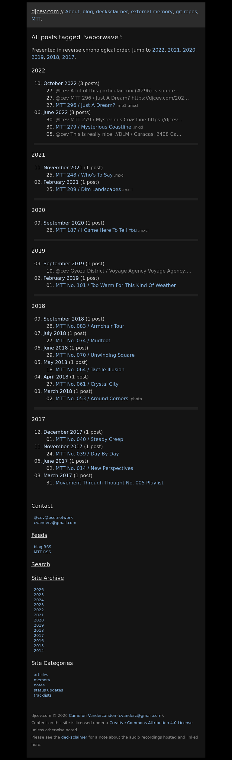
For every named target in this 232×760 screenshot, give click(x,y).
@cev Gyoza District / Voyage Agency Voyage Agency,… (124, 271)
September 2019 (64, 264)
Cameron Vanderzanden (92, 715)
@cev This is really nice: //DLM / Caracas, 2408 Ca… (119, 134)
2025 (39, 594)
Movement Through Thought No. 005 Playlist (109, 483)
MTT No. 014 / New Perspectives (94, 468)
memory (42, 680)
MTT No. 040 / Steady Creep (89, 439)
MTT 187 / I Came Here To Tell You (96, 230)
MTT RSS (42, 552)
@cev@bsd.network (53, 517)
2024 (39, 600)
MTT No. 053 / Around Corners (92, 398)
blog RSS (42, 546)
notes (39, 685)
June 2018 (56, 348)
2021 (174, 50)
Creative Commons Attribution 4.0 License (150, 722)
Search (40, 564)
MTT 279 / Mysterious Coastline (93, 127)
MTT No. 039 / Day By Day (87, 454)
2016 (39, 640)
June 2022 (56, 112)
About (72, 11)
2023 (39, 604)
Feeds (39, 535)
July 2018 (55, 333)
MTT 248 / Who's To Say (84, 175)
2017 (68, 57)
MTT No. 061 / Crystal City (87, 384)
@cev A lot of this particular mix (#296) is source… (118, 91)
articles (41, 674)
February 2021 (61, 182)
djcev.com (45, 11)
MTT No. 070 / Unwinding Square (95, 355)
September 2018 (64, 319)
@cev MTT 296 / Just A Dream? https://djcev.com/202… (122, 98)
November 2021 (63, 168)
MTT (36, 19)
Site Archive (47, 578)
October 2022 (60, 83)
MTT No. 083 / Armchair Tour (90, 326)
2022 (158, 50)
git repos (186, 11)
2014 (39, 650)
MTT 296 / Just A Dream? (85, 105)
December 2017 (63, 432)
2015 (39, 645)
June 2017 (56, 461)
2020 (189, 50)
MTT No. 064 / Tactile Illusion (90, 369)
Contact (42, 506)
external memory (152, 11)
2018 (53, 57)
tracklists (43, 695)
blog (87, 11)
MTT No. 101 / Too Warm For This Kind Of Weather (116, 285)
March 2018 (58, 391)
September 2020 (64, 223)
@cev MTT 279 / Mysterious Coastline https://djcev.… (120, 120)
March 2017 (58, 475)
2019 (37, 57)
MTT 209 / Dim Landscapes (88, 189)
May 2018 (55, 362)
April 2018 (56, 377)
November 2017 (63, 446)
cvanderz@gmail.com (55, 522)
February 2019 (61, 278)
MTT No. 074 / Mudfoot (83, 340)
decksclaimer (112, 11)
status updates (48, 690)
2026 (39, 589)
